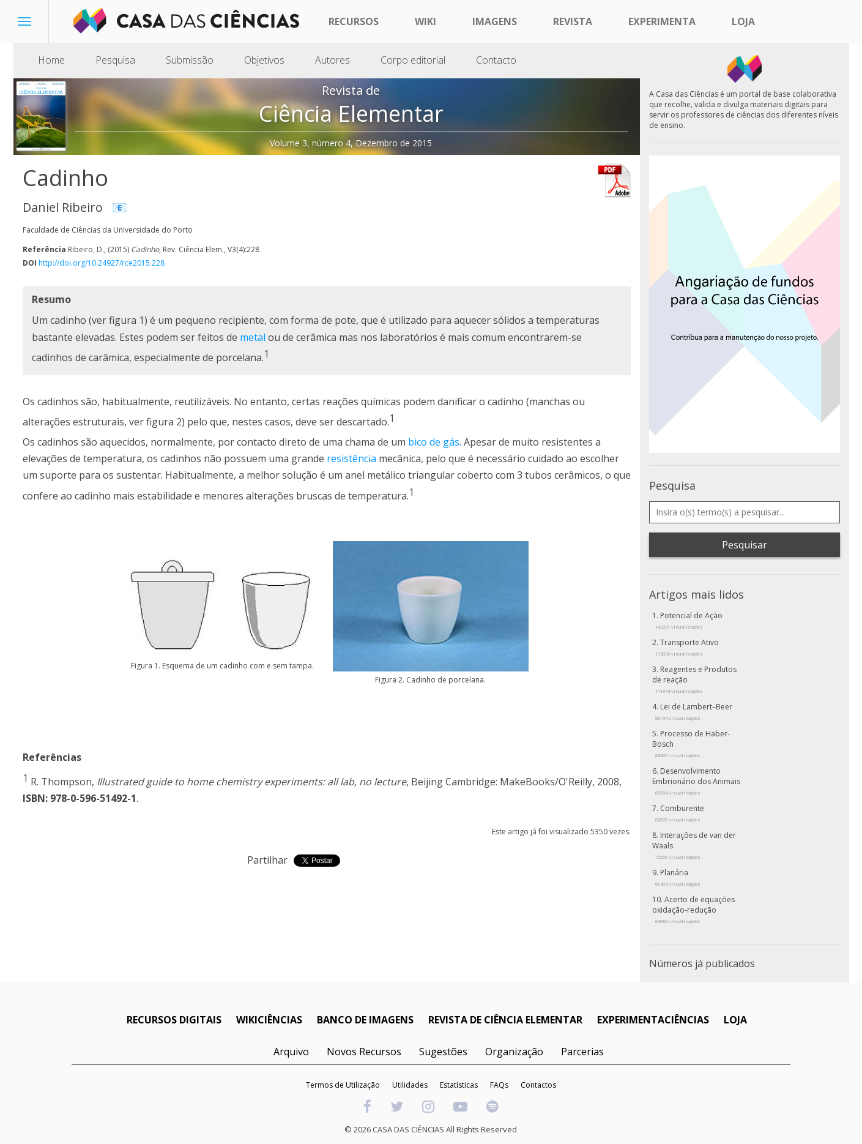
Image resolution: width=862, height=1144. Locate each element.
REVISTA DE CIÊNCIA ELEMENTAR (505, 1019)
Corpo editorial (413, 60)
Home (51, 60)
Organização (514, 1051)
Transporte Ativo (687, 647)
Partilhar (267, 860)
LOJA (735, 1019)
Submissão (190, 60)
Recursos (354, 21)
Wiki (425, 21)
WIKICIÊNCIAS (269, 1019)
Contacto (496, 60)
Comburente (679, 813)
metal (253, 337)
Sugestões (443, 1051)
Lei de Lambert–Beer (693, 711)
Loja (743, 21)
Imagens (494, 21)
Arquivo (291, 1051)
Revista (572, 21)
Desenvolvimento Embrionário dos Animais (696, 781)
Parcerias (582, 1051)
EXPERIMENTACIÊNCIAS (653, 1019)
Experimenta (662, 21)
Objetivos (264, 60)
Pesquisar (744, 544)
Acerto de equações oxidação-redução (693, 909)
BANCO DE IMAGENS (365, 1019)
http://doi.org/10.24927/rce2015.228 (102, 263)
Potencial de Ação (689, 620)
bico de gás (433, 442)
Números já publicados (702, 963)
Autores (332, 60)
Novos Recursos (364, 1051)
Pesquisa (115, 60)
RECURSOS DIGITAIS (174, 1019)
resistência (351, 458)
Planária (677, 877)
